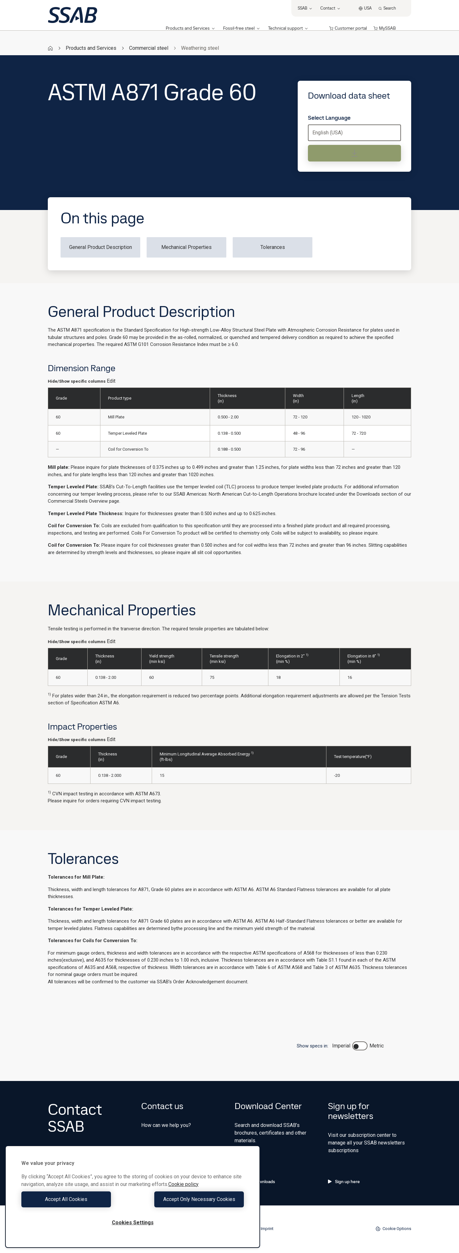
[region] (132, 1196)
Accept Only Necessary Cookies (190, 1199)
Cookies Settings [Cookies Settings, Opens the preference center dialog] (133, 1222)
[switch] (360, 1045)
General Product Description (100, 247)
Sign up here (344, 1181)
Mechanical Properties (186, 247)
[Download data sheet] (354, 153)
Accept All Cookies (75, 1199)
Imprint (267, 1228)
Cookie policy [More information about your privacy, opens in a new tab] (183, 1184)
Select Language (329, 118)
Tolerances (272, 247)
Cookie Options (393, 1228)
